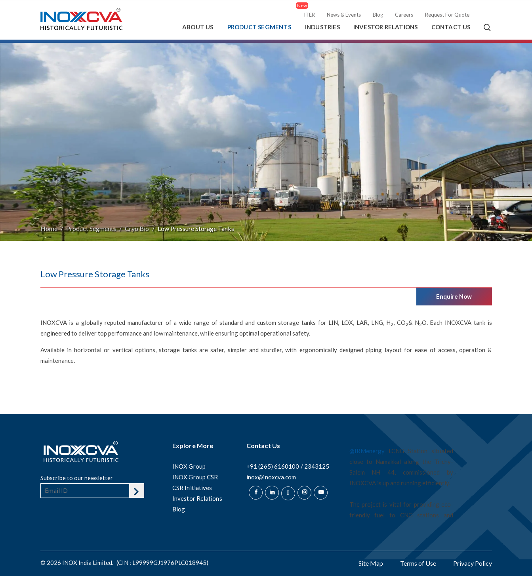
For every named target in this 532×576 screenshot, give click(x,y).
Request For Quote (447, 14)
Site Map (370, 563)
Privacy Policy (472, 563)
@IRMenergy (367, 450)
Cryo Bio (137, 228)
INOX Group (189, 466)
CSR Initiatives (192, 487)
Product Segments (259, 27)
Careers (404, 14)
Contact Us (451, 27)
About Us (198, 27)
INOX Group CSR (195, 477)
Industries (322, 27)
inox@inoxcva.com (271, 477)
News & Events (344, 14)
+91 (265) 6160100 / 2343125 (287, 466)
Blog (378, 14)
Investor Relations (385, 27)
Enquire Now (454, 296)
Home (48, 228)
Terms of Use (418, 563)
